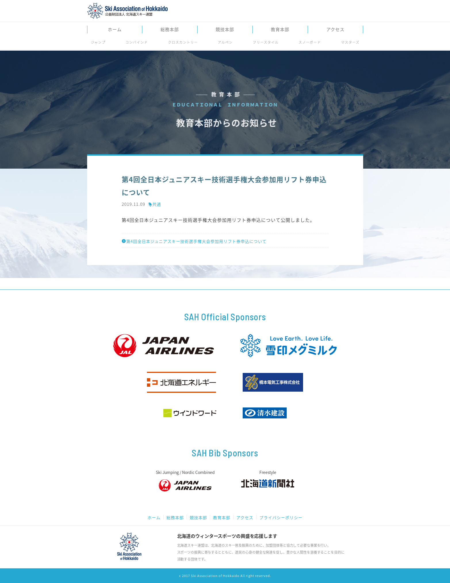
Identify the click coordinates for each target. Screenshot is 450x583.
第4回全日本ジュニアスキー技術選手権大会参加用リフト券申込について (194, 241)
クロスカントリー (183, 42)
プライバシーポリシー (280, 517)
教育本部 (280, 29)
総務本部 (169, 29)
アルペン (225, 42)
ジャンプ (98, 42)
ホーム (115, 29)
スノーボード (309, 42)
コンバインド (136, 42)
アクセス (335, 29)
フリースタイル (266, 42)
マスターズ (350, 42)
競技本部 (225, 29)
